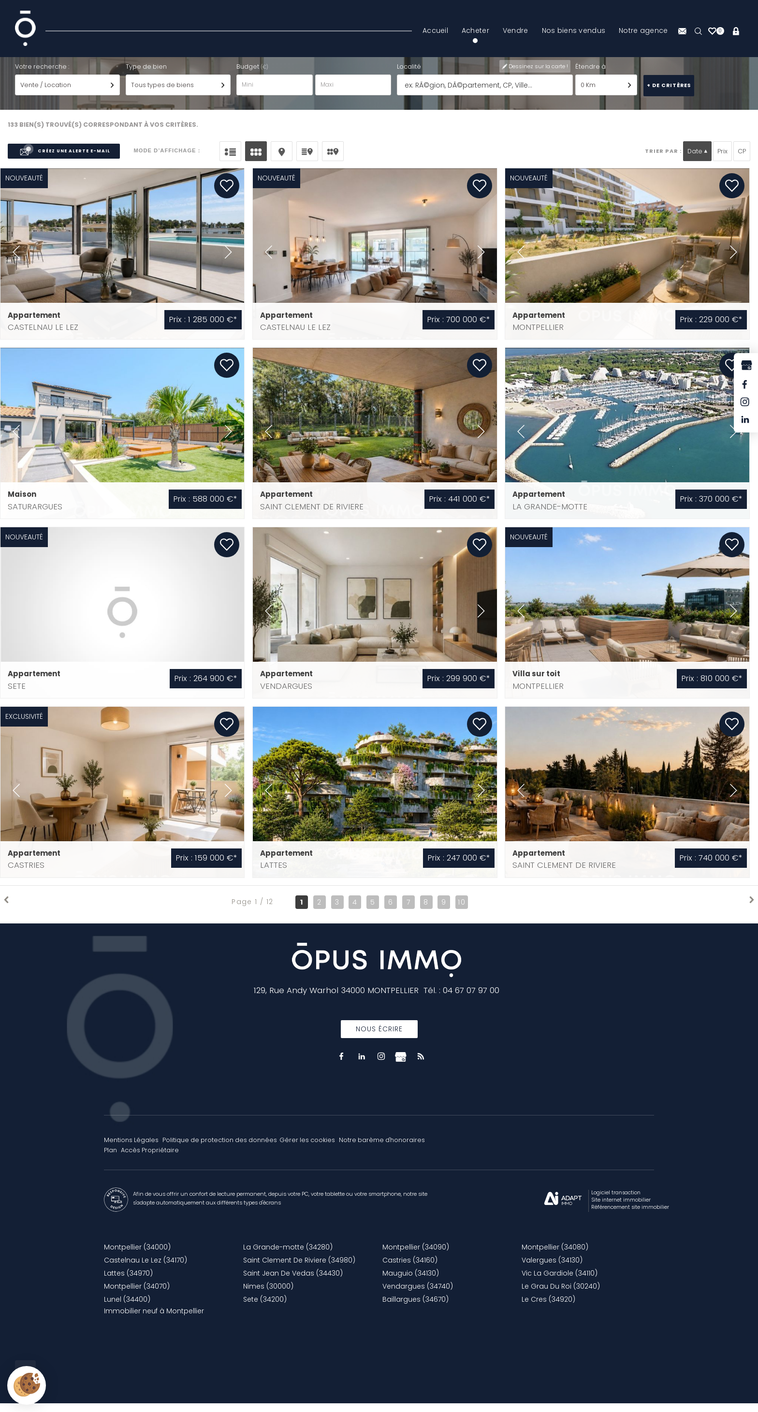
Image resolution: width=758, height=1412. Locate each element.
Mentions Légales (131, 1148)
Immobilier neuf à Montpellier (154, 1319)
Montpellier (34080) (555, 1256)
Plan (110, 1159)
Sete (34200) (265, 1308)
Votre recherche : (42, 75)
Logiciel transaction (616, 1201)
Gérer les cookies (307, 1148)
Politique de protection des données (219, 1148)
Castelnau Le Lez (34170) (145, 1269)
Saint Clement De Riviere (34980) (299, 1269)
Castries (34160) (409, 1269)
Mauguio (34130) (410, 1282)
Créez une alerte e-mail (64, 159)
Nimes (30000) (268, 1295)
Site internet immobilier (621, 1208)
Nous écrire (379, 1037)
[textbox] (485, 93)
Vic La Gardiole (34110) (560, 1282)
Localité (409, 75)
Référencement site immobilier (630, 1215)
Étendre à (590, 75)
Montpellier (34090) (415, 1256)
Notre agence (643, 30)
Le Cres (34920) (548, 1308)
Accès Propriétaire (150, 1159)
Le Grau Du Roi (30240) (561, 1295)
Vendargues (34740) (417, 1295)
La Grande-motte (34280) (288, 1256)
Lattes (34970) (128, 1282)
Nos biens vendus (573, 30)
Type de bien (146, 75)
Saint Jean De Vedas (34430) (293, 1282)
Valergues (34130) (552, 1269)
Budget (248, 75)
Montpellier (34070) (137, 1295)
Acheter (475, 30)
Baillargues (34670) (415, 1308)
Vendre (515, 30)
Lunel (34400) (127, 1308)
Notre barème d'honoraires (382, 1148)
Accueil (435, 30)
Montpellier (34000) (137, 1256)
